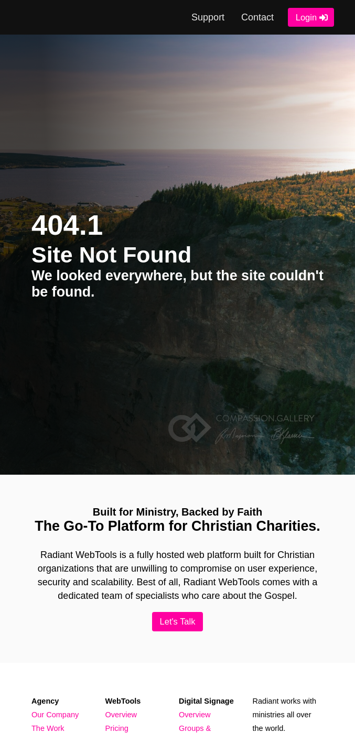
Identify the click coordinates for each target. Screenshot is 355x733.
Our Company (55, 714)
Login (305, 17)
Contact (257, 17)
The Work (47, 729)
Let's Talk (177, 622)
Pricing (116, 729)
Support (207, 17)
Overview (121, 714)
